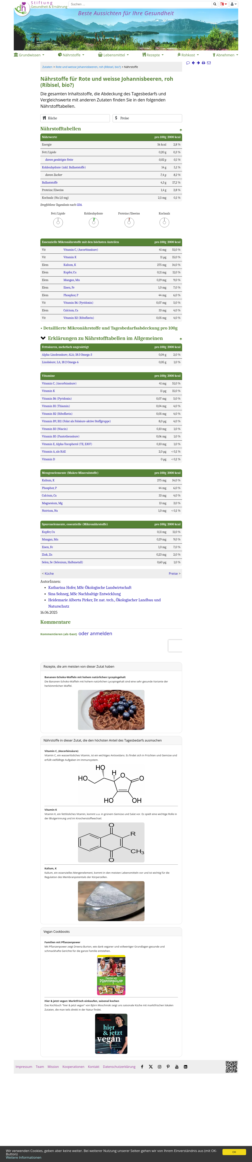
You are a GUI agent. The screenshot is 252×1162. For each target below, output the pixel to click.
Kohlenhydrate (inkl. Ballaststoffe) (64, 167)
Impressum (24, 1067)
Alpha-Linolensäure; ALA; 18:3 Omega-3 (67, 354)
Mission (53, 1067)
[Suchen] (140, 4)
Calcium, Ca (70, 310)
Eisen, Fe (68, 287)
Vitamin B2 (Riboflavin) (78, 318)
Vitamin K (69, 257)
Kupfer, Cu (69, 272)
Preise (173, 573)
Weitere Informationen (23, 1157)
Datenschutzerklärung (119, 1067)
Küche (49, 573)
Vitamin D (48, 459)
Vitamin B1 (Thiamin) (56, 406)
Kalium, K (69, 265)
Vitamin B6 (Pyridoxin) (78, 302)
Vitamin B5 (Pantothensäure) (61, 436)
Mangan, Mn (71, 280)
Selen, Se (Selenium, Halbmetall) (62, 562)
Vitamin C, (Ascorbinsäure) (80, 250)
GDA (79, 205)
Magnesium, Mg (52, 503)
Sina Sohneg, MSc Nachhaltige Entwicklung (84, 593)
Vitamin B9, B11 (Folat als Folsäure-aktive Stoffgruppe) (76, 421)
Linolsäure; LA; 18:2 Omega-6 (60, 362)
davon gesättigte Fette (59, 159)
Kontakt (93, 1067)
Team (40, 1067)
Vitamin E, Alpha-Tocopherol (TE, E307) (67, 444)
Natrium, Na (50, 510)
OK (234, 1152)
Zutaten (47, 67)
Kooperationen (73, 1067)
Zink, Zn (47, 554)
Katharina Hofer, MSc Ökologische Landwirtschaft (90, 587)
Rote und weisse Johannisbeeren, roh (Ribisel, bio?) (88, 67)
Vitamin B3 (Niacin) (55, 429)
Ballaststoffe (50, 182)
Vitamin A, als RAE (54, 451)
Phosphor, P (70, 295)
